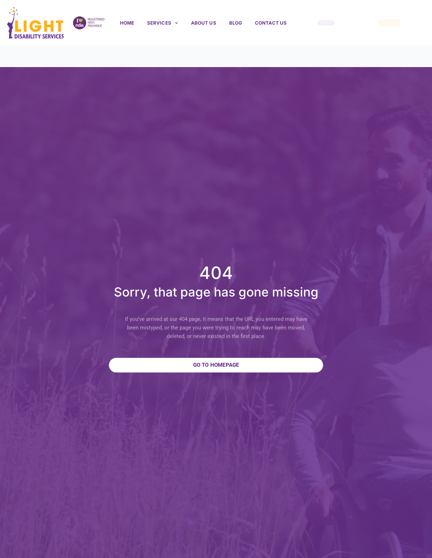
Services (162, 23)
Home (127, 23)
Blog (235, 23)
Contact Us (271, 23)
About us (203, 23)
